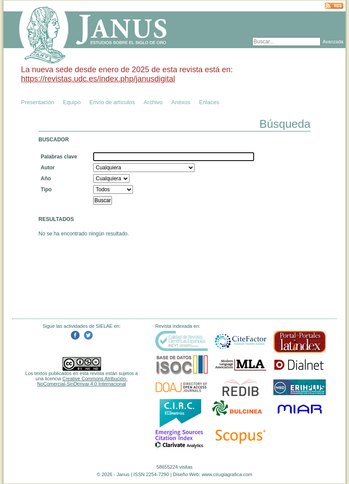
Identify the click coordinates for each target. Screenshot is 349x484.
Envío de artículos (112, 102)
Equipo (71, 102)
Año (46, 178)
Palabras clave (59, 157)
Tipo (46, 189)
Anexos (180, 102)
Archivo (152, 102)
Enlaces (209, 102)
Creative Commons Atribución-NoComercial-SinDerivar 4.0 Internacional (82, 381)
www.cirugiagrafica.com (227, 474)
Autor (48, 168)
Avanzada (333, 41)
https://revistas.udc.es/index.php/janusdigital (98, 78)
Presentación (37, 102)
